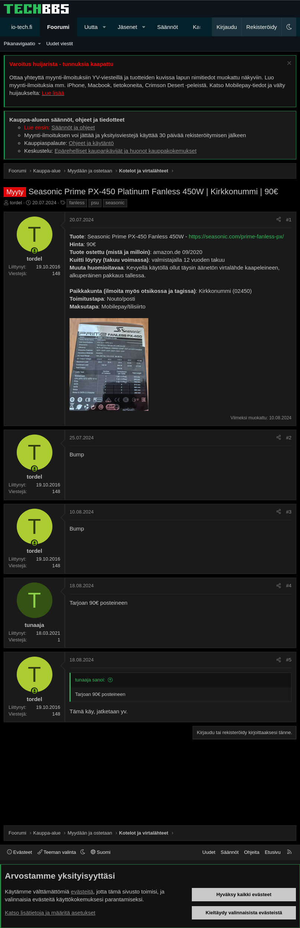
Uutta (91, 27)
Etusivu (273, 852)
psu (95, 202)
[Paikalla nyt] (34, 250)
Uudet (208, 852)
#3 (288, 512)
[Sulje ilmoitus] (288, 64)
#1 (288, 219)
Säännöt (167, 27)
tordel (16, 202)
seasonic (115, 202)
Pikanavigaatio (19, 43)
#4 (288, 585)
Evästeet (19, 852)
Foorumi (58, 27)
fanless (76, 202)
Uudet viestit (59, 43)
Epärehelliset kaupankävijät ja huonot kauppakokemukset (126, 151)
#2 (288, 437)
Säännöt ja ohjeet (73, 127)
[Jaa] (279, 219)
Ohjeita (251, 852)
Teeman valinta (57, 852)
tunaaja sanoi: (90, 680)
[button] (104, 26)
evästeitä (82, 891)
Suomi (100, 852)
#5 (288, 660)
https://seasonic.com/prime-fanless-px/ (236, 236)
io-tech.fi (21, 27)
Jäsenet (127, 27)
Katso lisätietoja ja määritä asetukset (50, 912)
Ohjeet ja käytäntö (91, 143)
